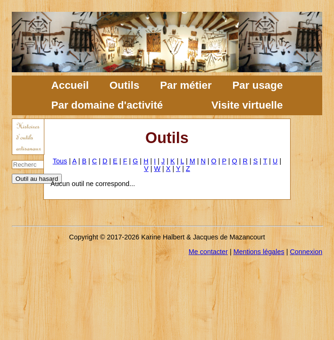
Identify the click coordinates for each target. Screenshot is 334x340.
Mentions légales (259, 251)
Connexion (306, 251)
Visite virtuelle (247, 105)
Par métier (186, 85)
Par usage (257, 85)
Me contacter (208, 251)
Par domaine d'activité (107, 105)
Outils (124, 85)
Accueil (70, 85)
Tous (60, 161)
